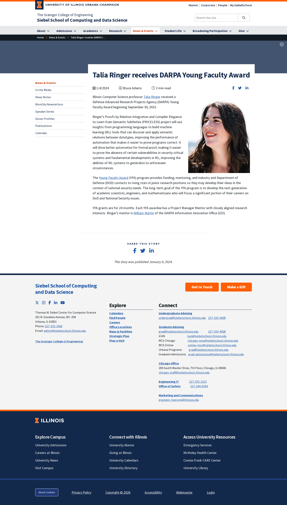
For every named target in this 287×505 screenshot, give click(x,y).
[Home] (40, 37)
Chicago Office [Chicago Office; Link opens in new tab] (169, 363)
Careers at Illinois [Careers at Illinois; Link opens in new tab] (47, 452)
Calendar (41, 133)
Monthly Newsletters (49, 104)
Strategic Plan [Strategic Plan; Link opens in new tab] (119, 336)
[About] (43, 31)
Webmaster (184, 492)
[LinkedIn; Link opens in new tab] (55, 302)
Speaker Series (44, 111)
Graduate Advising (171, 327)
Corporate (208, 5)
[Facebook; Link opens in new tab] (49, 302)
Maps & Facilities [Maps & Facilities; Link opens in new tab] (120, 331)
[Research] (117, 31)
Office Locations (120, 327)
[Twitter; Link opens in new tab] (37, 302)
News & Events (45, 83)
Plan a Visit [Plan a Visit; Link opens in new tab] (116, 340)
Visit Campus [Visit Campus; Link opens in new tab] (44, 468)
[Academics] (92, 31)
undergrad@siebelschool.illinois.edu (182, 318)
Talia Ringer (152, 97)
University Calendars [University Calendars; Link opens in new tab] (123, 460)
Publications (43, 126)
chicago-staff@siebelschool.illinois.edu (184, 372)
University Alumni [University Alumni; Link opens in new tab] (121, 445)
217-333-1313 (198, 381)
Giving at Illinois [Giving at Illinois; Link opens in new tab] (120, 452)
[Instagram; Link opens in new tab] (43, 302)
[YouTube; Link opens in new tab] (62, 302)
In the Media (43, 90)
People (222, 5)
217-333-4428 (217, 318)
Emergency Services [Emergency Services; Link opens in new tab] (197, 445)
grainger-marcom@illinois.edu (179, 400)
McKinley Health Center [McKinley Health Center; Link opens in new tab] (200, 452)
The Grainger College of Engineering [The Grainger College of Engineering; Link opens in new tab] (65, 15)
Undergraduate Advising (175, 313)
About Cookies (46, 492)
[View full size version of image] (282, 45)
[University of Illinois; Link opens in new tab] (49, 420)
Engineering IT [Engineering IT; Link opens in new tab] (169, 381)
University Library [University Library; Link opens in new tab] (195, 468)
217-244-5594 (199, 386)
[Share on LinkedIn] (246, 88)
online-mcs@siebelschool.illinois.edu (212, 345)
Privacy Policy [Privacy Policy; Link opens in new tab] (81, 492)
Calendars (116, 313)
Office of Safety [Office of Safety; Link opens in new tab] (170, 386)
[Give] (244, 31)
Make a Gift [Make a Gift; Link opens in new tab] (236, 287)
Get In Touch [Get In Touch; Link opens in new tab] (202, 287)
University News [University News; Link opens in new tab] (46, 460)
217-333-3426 (53, 326)
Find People (117, 318)
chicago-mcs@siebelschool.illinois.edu (213, 340)
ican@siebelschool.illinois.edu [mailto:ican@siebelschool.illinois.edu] (206, 336)
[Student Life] (175, 31)
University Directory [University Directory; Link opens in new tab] (123, 468)
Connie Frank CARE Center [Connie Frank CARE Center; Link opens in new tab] (202, 460)
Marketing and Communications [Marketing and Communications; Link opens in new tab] (181, 395)
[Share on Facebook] (233, 88)
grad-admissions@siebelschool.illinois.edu (216, 354)
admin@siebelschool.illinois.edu (65, 331)
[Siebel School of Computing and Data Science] (82, 20)
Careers (114, 322)
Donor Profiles (45, 119)
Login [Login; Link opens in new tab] (211, 492)
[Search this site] (216, 17)
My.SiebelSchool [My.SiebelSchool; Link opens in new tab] (241, 5)
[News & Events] (145, 31)
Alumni (193, 5)
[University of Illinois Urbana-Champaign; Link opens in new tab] (77, 5)
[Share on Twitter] (240, 88)
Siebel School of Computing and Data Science (66, 289)
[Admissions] (66, 31)
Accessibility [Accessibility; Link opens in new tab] (153, 492)
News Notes (43, 97)
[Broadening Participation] (212, 31)
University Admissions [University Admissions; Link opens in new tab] (51, 445)
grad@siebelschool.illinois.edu (178, 331)
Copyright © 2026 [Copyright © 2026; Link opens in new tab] (117, 492)
